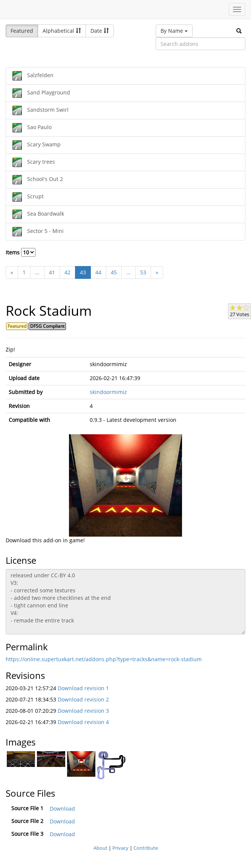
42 (67, 272)
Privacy (120, 847)
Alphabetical (62, 30)
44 (98, 272)
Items (20, 252)
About (100, 847)
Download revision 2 (83, 699)
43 (83, 272)
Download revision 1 (83, 688)
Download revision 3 (83, 710)
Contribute (145, 847)
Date (99, 30)
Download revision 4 (83, 722)
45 (114, 272)
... (37, 272)
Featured (22, 30)
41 (52, 272)
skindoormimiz (108, 392)
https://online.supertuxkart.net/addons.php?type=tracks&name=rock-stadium (104, 659)
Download (62, 808)
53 (143, 272)
